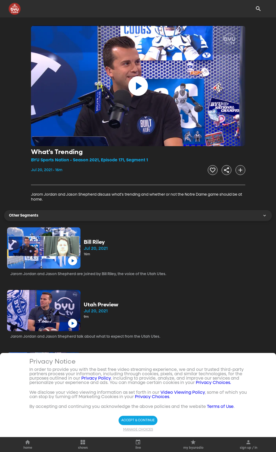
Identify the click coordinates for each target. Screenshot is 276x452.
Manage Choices (138, 429)
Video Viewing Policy (182, 392)
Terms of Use (220, 407)
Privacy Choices (152, 397)
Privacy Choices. (213, 383)
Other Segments (138, 215)
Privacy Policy (96, 378)
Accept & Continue (138, 420)
